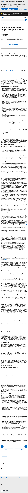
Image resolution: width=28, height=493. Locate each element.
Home (1, 23)
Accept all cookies (4, 9)
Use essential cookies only (13, 9)
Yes (3, 463)
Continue (2, 471)
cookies (4, 1)
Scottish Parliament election (7, 13)
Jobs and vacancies (3, 481)
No (3, 465)
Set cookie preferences (23, 9)
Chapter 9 (11, 101)
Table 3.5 (24, 215)
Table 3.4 (11, 70)
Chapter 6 (5, 259)
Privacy (9, 481)
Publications (5, 23)
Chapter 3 (7, 70)
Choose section (13, 50)
